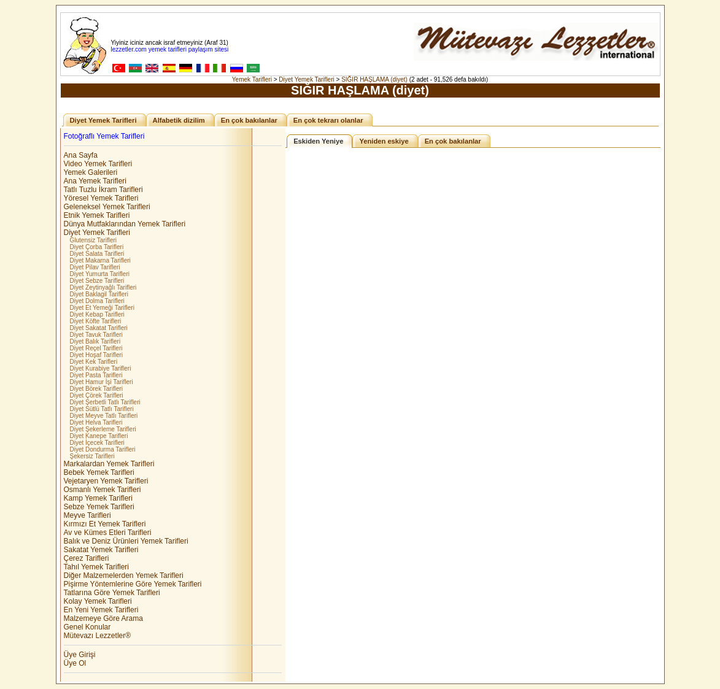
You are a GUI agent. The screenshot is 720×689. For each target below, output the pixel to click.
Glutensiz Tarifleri (93, 240)
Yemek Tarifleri (252, 79)
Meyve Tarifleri (87, 515)
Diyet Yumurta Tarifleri (100, 274)
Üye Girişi (80, 654)
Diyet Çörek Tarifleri (96, 395)
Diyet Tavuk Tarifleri (96, 334)
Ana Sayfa (81, 155)
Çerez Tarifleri (86, 558)
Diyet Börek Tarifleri (96, 388)
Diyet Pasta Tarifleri (96, 375)
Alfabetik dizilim (179, 120)
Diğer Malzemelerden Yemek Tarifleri (124, 575)
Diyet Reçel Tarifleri (96, 348)
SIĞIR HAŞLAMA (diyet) (374, 79)
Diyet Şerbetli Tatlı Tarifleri (105, 402)
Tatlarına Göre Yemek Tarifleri (112, 592)
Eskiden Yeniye (318, 141)
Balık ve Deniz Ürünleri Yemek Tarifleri (126, 541)
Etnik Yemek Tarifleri (97, 215)
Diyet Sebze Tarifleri (97, 280)
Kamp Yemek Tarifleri (98, 498)
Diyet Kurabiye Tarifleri (100, 368)
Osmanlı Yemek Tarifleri (102, 489)
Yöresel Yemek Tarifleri (101, 198)
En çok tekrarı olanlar (328, 120)
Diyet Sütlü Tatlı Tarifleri (102, 409)
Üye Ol (75, 663)
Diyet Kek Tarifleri (94, 361)
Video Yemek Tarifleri (98, 164)
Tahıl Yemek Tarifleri (97, 567)
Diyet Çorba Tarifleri (97, 247)
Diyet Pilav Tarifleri (95, 267)
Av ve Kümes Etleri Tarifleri (108, 532)
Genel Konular (87, 627)
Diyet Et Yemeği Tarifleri (102, 307)
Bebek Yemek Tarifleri (99, 472)
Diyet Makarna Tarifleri (100, 260)
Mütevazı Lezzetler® (97, 635)
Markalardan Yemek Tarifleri (109, 464)
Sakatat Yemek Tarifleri (101, 549)
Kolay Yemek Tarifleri (98, 601)
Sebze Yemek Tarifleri (99, 506)
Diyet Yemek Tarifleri (306, 79)
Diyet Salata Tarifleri (97, 253)
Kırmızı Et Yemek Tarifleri (105, 524)
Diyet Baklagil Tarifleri (99, 294)
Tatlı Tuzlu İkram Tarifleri (103, 189)
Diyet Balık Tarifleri (95, 341)
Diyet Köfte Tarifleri (96, 321)
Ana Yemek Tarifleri (95, 181)
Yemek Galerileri (91, 172)
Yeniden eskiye (383, 141)
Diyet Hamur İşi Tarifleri (101, 382)
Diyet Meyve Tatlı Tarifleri (104, 415)
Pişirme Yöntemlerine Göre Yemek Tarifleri (133, 584)
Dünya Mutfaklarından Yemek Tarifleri (125, 224)
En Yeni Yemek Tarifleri (101, 610)
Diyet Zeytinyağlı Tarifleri (103, 287)
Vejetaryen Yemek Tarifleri (106, 481)
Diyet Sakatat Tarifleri (99, 328)
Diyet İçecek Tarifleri (97, 442)
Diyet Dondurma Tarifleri (103, 449)
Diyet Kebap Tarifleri (97, 314)
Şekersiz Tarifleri (92, 456)
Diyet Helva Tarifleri (96, 422)
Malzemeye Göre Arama (103, 618)
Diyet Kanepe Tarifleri (99, 436)
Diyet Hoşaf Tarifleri (96, 355)
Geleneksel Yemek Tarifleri (107, 206)
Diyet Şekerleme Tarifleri (103, 429)
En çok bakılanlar (249, 120)
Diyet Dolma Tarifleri (97, 301)
